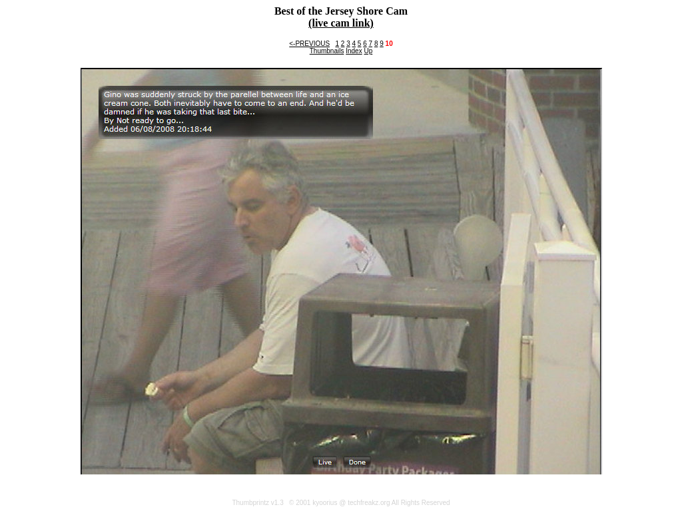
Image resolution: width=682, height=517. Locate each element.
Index (354, 51)
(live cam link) (341, 23)
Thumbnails (327, 51)
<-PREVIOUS (309, 43)
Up (368, 51)
